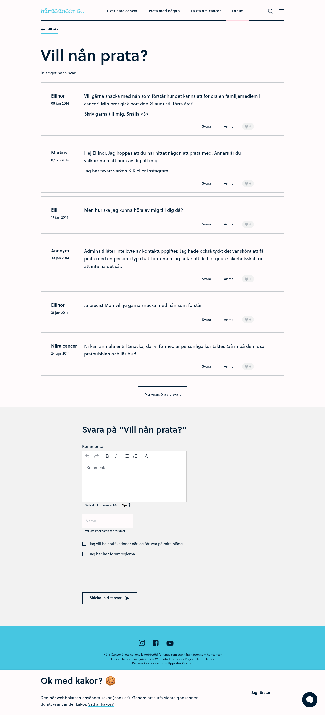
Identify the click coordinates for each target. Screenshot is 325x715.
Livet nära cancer (122, 10)
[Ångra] (87, 456)
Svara (206, 126)
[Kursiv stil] (115, 456)
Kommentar (93, 446)
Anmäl (229, 126)
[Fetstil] (107, 456)
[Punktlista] (126, 456)
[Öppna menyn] (282, 11)
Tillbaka (49, 29)
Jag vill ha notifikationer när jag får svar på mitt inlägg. (137, 543)
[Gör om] (96, 456)
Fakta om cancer (206, 10)
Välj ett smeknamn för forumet (105, 531)
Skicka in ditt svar (109, 597)
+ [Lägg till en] (248, 126)
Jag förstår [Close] (261, 701)
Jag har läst (112, 554)
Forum (237, 10)
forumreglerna (122, 554)
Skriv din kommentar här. (108, 505)
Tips (126, 505)
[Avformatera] (146, 456)
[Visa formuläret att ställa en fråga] (309, 699)
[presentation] (114, 577)
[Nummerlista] (135, 456)
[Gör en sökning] (270, 11)
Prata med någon (164, 10)
